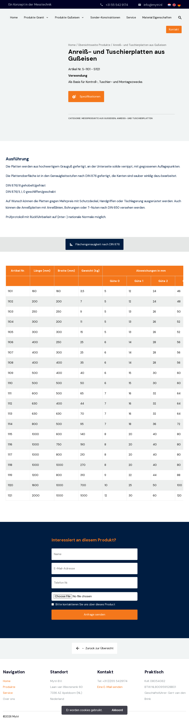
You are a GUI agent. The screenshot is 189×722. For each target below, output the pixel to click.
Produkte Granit (34, 17)
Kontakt (174, 29)
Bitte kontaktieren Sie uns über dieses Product (85, 604)
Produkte (9, 687)
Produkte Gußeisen (67, 17)
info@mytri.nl (153, 5)
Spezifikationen (86, 97)
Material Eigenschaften (156, 17)
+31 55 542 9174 (117, 5)
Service (131, 17)
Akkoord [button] (117, 710)
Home (14, 17)
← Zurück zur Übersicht (94, 649)
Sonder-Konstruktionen (105, 17)
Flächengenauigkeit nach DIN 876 (94, 245)
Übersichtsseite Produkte (94, 45)
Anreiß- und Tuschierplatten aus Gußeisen (139, 45)
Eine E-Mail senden (110, 687)
